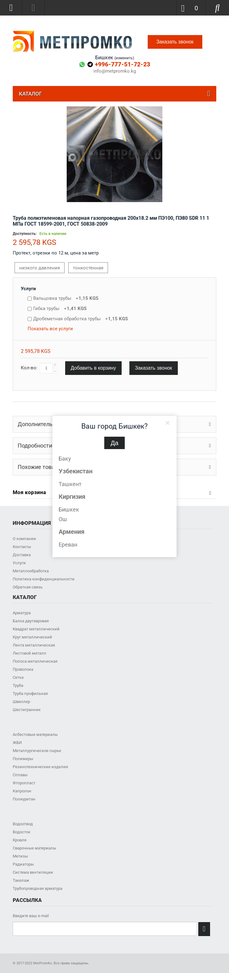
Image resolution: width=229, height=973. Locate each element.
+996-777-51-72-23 (122, 64)
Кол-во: (29, 368)
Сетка (18, 677)
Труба (18, 685)
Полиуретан (24, 799)
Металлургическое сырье (37, 751)
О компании (24, 539)
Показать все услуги (50, 328)
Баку (65, 458)
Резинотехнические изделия (40, 767)
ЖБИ (17, 743)
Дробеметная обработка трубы (80, 319)
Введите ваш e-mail (31, 916)
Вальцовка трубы (65, 298)
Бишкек (69, 509)
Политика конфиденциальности (43, 579)
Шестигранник (27, 710)
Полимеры (23, 759)
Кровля (19, 840)
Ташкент (70, 484)
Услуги (28, 288)
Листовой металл (29, 653)
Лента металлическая (34, 645)
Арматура (22, 613)
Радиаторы (23, 864)
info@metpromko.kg (114, 71)
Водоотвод (23, 824)
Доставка (22, 555)
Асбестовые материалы (35, 734)
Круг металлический (32, 637)
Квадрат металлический (36, 629)
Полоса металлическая (35, 661)
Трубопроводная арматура (37, 888)
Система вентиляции (33, 872)
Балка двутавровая (31, 621)
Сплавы (20, 775)
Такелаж (21, 880)
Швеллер (21, 702)
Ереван (68, 544)
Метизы (20, 856)
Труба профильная (30, 693)
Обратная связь (28, 587)
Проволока (23, 669)
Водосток (21, 832)
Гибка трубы (60, 308)
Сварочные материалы (34, 848)
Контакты (22, 547)
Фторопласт (24, 783)
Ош (63, 519)
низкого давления (39, 268)
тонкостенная (88, 268)
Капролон (22, 791)
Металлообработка (31, 571)
